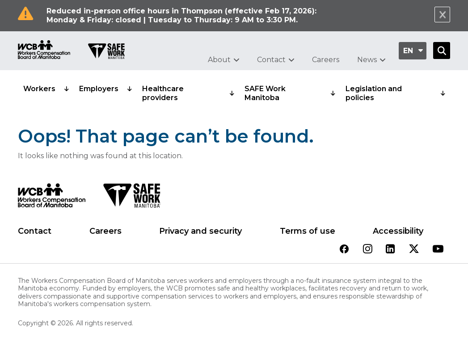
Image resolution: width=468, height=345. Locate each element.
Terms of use (307, 231)
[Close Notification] (442, 14)
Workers (39, 88)
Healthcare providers (163, 93)
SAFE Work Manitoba (265, 93)
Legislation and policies (374, 93)
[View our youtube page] (438, 249)
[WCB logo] (51, 198)
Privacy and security (200, 231)
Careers (325, 59)
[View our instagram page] (367, 249)
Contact (271, 59)
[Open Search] (441, 50)
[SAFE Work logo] (131, 198)
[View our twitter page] (414, 249)
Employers (98, 88)
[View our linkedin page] (390, 249)
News (367, 59)
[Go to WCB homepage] (44, 50)
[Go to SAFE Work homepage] (106, 52)
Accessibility (398, 231)
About (219, 59)
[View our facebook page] (344, 249)
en (408, 50)
